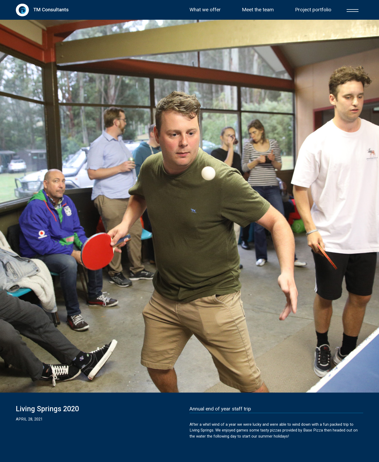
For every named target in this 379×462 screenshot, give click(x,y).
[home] (42, 10)
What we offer (205, 10)
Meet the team (258, 10)
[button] (352, 10)
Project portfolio (313, 10)
